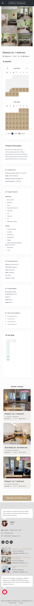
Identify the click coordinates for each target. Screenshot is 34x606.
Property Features (11, 192)
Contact (21, 603)
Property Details (11, 288)
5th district (15, 551)
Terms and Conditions (12, 313)
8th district (26, 56)
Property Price (10, 170)
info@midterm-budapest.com (12, 536)
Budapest (14, 267)
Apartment (15, 416)
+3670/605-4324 (8, 533)
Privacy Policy (12, 603)
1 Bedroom (7, 56)
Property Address (11, 261)
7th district (23, 452)
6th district (23, 418)
